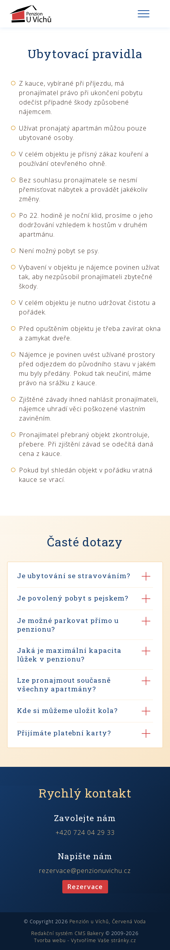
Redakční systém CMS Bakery (67, 933)
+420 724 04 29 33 (85, 832)
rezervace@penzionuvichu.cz (85, 870)
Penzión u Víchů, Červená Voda (107, 921)
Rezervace (85, 886)
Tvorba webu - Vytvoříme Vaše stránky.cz (85, 940)
